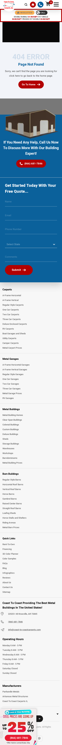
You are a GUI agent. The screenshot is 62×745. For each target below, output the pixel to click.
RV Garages (8, 398)
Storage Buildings (10, 443)
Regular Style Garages (12, 374)
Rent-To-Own (8, 544)
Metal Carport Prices (12, 348)
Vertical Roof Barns (11, 489)
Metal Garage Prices (12, 393)
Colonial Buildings (10, 424)
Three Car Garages (11, 388)
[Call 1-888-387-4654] (41, 13)
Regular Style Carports (13, 305)
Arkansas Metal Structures (15, 696)
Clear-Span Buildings (12, 420)
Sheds (5, 439)
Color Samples (9, 558)
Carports (7, 289)
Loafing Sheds (9, 513)
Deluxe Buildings (10, 434)
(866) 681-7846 (15, 622)
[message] (31, 258)
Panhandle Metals (10, 691)
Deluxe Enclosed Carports (14, 324)
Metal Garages (10, 358)
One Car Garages (10, 379)
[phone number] (31, 230)
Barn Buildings (10, 473)
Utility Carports (9, 338)
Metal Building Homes (12, 415)
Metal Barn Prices (10, 527)
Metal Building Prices (12, 463)
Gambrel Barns (9, 499)
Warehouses (8, 448)
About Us (6, 582)
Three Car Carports (11, 319)
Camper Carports (10, 343)
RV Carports (8, 329)
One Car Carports (10, 309)
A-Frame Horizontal (11, 295)
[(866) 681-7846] (40, 5)
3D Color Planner (10, 554)
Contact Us (7, 587)
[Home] (33, 5)
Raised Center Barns (12, 503)
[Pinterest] (39, 738)
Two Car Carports (10, 314)
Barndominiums (9, 458)
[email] (31, 216)
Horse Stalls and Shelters (14, 518)
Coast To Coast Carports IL (15, 701)
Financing (7, 549)
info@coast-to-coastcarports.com (24, 629)
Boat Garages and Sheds (14, 333)
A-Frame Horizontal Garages (16, 365)
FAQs (5, 563)
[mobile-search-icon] (26, 4)
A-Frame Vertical (10, 300)
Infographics (8, 573)
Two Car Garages (10, 384)
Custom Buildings (10, 429)
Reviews (6, 577)
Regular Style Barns (11, 479)
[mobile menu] (56, 4)
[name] (31, 203)
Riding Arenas (9, 522)
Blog (4, 568)
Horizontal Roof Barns (12, 484)
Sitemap (6, 592)
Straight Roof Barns (11, 508)
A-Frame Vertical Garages (14, 369)
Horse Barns (8, 494)
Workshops (7, 453)
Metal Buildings (11, 409)
